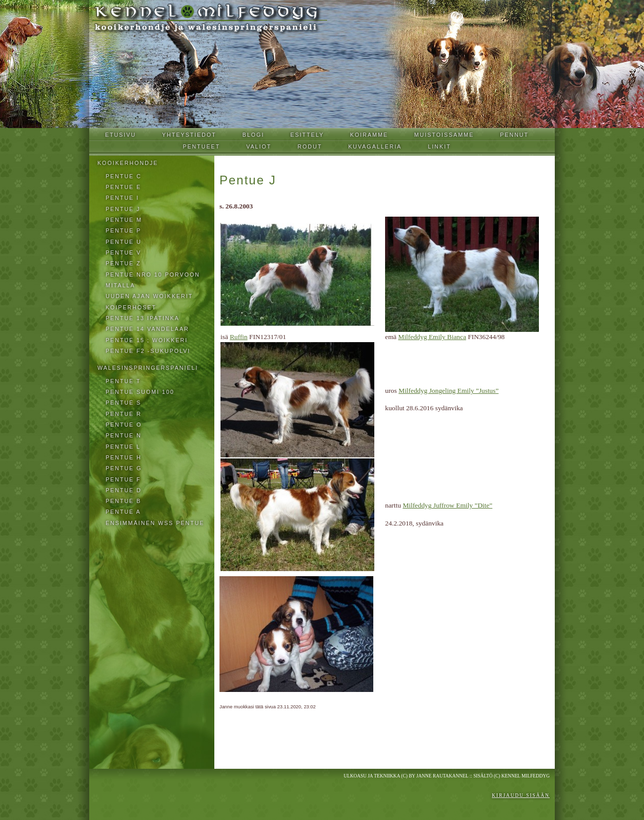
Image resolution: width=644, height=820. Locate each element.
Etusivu (120, 135)
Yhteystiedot (189, 135)
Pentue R (124, 414)
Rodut (309, 146)
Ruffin (239, 337)
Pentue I (122, 198)
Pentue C (124, 176)
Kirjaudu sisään (521, 795)
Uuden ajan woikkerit (149, 296)
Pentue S (123, 403)
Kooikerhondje (127, 163)
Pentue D (124, 490)
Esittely (307, 135)
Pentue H (124, 457)
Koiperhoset (131, 307)
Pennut (514, 135)
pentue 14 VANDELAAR (147, 329)
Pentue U (124, 242)
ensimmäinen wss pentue (155, 523)
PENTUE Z (123, 263)
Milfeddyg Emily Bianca (432, 337)
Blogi (254, 135)
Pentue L (123, 447)
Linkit (439, 146)
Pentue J (123, 209)
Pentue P (123, 230)
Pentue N (124, 435)
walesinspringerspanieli (147, 368)
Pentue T (123, 381)
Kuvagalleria (374, 146)
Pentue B (123, 501)
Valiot (258, 146)
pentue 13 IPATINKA (142, 318)
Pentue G (124, 468)
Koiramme (369, 135)
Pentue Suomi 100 (140, 392)
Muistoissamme (444, 135)
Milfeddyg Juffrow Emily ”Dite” (447, 505)
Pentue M (124, 220)
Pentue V (123, 252)
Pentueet (201, 146)
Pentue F (123, 479)
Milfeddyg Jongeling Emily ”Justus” (448, 390)
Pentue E (123, 187)
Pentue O (124, 425)
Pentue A (123, 512)
